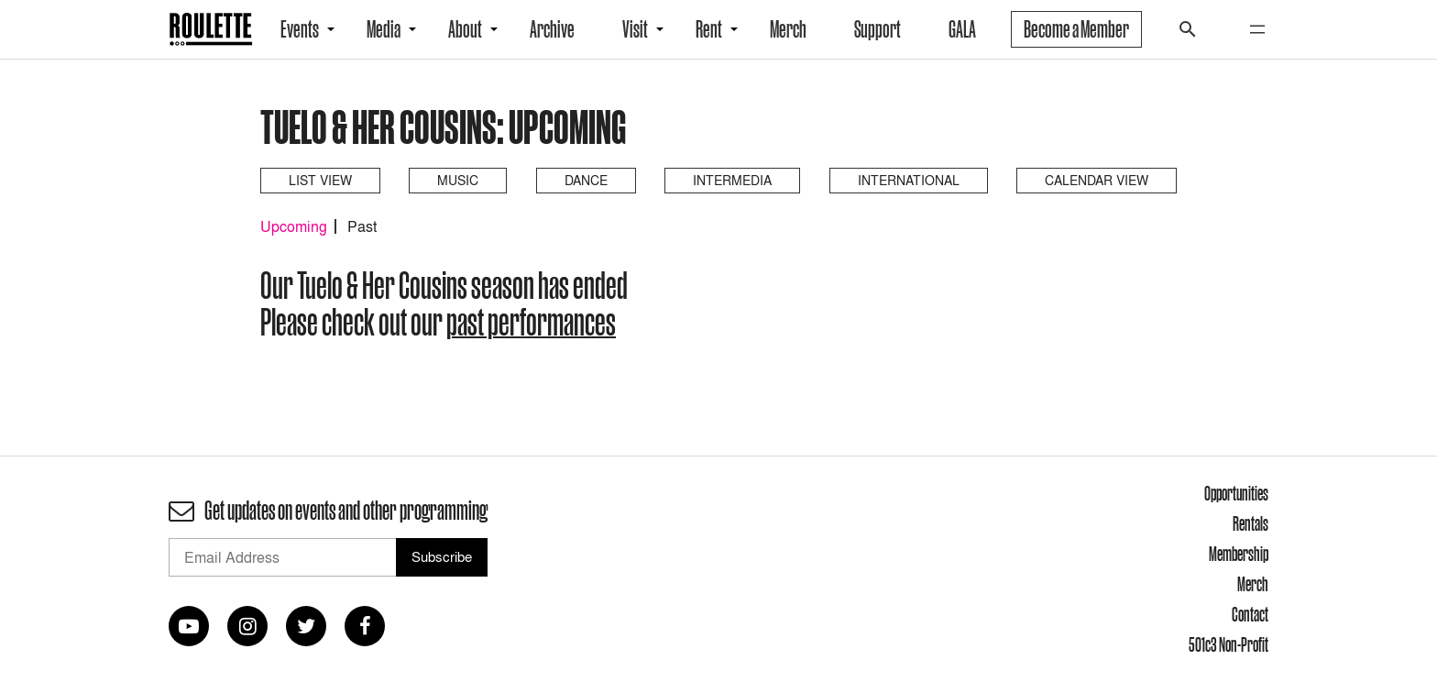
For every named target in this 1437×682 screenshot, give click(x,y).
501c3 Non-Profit (1228, 644)
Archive (552, 29)
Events (299, 29)
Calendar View (1096, 180)
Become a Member (1076, 29)
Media (383, 29)
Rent (709, 29)
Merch (788, 29)
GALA (962, 29)
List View (320, 180)
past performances (531, 321)
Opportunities (1236, 493)
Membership (1238, 554)
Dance (586, 180)
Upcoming (293, 226)
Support (877, 29)
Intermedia (732, 180)
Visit (635, 29)
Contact (1250, 614)
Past (362, 226)
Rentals (1250, 523)
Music (457, 180)
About (465, 29)
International (909, 180)
